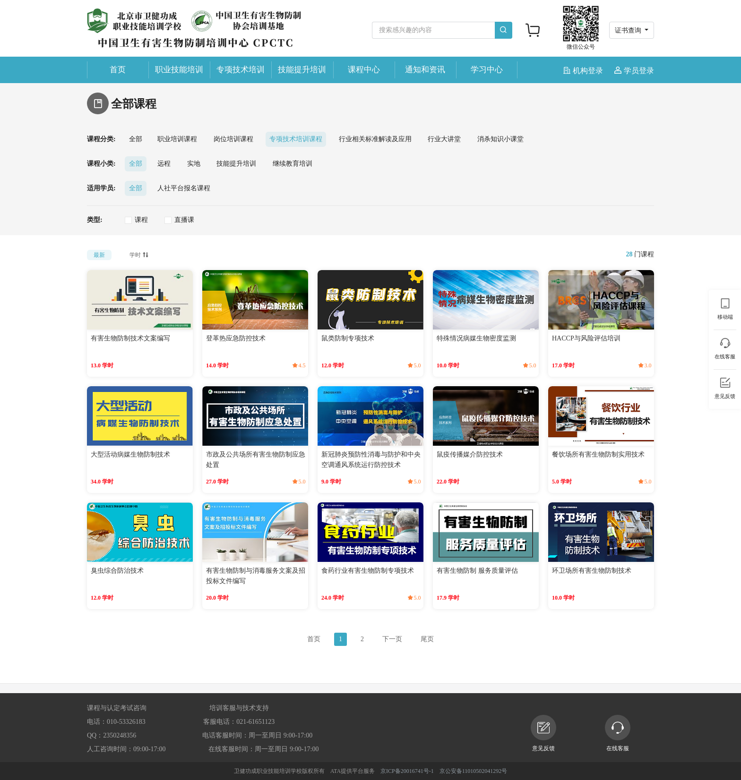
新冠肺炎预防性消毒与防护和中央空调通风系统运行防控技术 (371, 459)
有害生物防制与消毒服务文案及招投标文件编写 (255, 576)
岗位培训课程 (233, 139)
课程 (141, 219)
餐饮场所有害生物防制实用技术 (598, 454)
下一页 (392, 639)
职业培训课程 (177, 139)
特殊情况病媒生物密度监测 (476, 338)
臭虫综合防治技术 (117, 570)
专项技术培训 (240, 69)
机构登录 (584, 71)
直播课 (184, 219)
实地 (193, 163)
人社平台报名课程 (183, 188)
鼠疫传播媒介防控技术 (470, 454)
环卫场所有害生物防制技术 (591, 570)
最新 (99, 255)
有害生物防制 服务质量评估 (477, 570)
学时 (139, 254)
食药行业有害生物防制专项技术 (367, 570)
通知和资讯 (425, 69)
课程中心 (364, 69)
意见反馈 (543, 733)
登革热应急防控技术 (236, 338)
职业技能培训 (179, 69)
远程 (164, 163)
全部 (135, 139)
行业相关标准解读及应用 (375, 139)
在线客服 (617, 733)
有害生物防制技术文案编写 (130, 338)
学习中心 (487, 69)
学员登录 (634, 71)
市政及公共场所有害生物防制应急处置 (255, 459)
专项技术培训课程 (295, 139)
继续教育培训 (292, 163)
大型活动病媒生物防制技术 (130, 454)
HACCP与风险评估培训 (586, 338)
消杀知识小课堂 (500, 139)
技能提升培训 (302, 69)
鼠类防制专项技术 (347, 338)
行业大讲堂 (444, 139)
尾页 (427, 639)
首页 (118, 69)
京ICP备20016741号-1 (407, 771)
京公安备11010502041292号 (473, 771)
